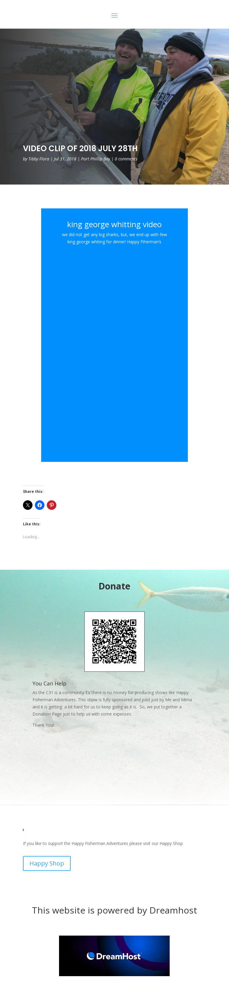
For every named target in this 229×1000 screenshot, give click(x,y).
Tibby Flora (38, 159)
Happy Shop (47, 863)
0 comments (126, 159)
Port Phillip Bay (95, 159)
